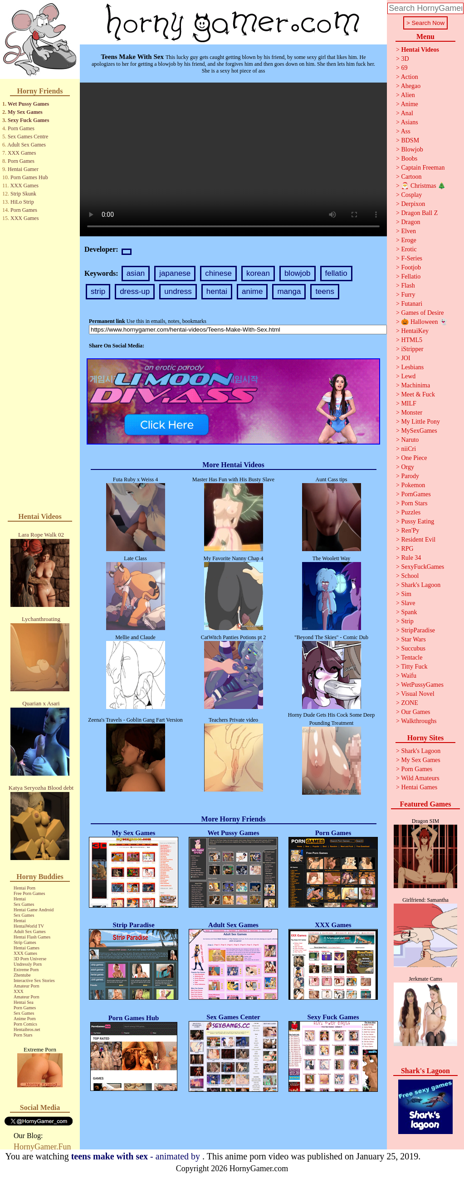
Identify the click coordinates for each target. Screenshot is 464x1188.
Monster (411, 412)
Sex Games (24, 904)
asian (136, 273)
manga (289, 291)
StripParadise (418, 630)
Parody (410, 476)
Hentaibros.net (27, 1029)
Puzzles (410, 512)
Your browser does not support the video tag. (233, 159)
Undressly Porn (28, 964)
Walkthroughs (418, 721)
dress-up (135, 291)
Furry (408, 294)
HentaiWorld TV (29, 926)
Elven (408, 231)
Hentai (20, 898)
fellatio (336, 273)
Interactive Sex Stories (34, 980)
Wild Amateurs (420, 778)
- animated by (136, 1156)
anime (252, 291)
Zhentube (22, 975)
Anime (409, 104)
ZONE (409, 702)
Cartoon (411, 176)
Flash (408, 285)
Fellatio (410, 276)
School (410, 575)
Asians (409, 122)
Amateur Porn (26, 985)
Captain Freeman (422, 167)
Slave (408, 603)
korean (258, 273)
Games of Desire (422, 312)
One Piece (414, 458)
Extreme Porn (26, 969)
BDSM (410, 140)
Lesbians (412, 367)
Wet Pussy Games (28, 104)
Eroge (408, 240)
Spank (409, 612)
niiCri (408, 448)
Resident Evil (418, 539)
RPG (407, 548)
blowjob (297, 273)
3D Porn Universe (30, 958)
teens (324, 291)
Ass (405, 131)
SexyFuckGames (422, 566)
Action (409, 76)
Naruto (410, 439)
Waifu (408, 675)
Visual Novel (417, 693)
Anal (407, 113)
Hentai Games (26, 947)
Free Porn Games (29, 893)
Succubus (413, 648)
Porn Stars (23, 1034)
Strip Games (25, 942)
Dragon (410, 222)
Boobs (409, 158)
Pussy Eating (417, 521)
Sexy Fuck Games (28, 120)
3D (405, 58)
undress (177, 291)
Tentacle (411, 657)
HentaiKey (415, 331)
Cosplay (411, 194)
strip (98, 291)
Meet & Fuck (418, 394)
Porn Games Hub (29, 177)
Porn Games (21, 128)
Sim (406, 594)
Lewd (408, 376)
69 (404, 67)
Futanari (411, 303)
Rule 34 (411, 557)
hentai (216, 291)
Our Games (415, 712)
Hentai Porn (24, 887)
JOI (405, 358)
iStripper (412, 349)
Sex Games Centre (28, 136)
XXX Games (22, 153)
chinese (218, 273)
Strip (407, 621)
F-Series (411, 258)
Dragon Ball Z (419, 213)
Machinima (415, 385)
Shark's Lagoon (420, 585)
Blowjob (412, 149)
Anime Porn (25, 1018)
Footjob (411, 267)
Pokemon (413, 485)
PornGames (415, 494)
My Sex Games (25, 112)
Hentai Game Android (34, 909)
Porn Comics (25, 1024)
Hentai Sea (24, 1002)
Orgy (407, 467)
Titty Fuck (414, 666)
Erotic (408, 249)
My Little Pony (420, 421)
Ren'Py (410, 530)
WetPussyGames (422, 684)
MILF (408, 403)
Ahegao (411, 86)
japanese (174, 273)
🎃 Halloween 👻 (424, 321)
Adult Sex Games (26, 145)
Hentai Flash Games (32, 936)
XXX (19, 991)
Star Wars (413, 639)
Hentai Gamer (23, 169)
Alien (408, 95)
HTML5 (411, 340)
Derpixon (413, 203)
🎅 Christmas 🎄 (423, 185)
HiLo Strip (22, 202)
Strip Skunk (23, 194)
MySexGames (419, 430)
